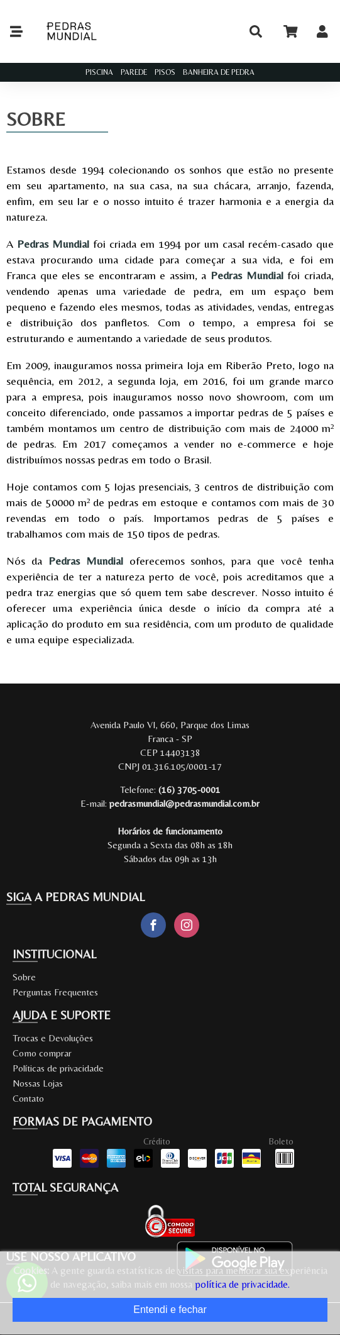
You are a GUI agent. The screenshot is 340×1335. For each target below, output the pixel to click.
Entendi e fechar (170, 1309)
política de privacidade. (242, 1284)
